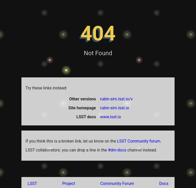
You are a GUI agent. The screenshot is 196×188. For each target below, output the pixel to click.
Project (68, 183)
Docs (163, 183)
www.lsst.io (110, 116)
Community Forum (117, 183)
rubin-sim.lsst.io (114, 107)
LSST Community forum (139, 141)
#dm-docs (117, 150)
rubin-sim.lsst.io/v (116, 99)
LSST (32, 183)
